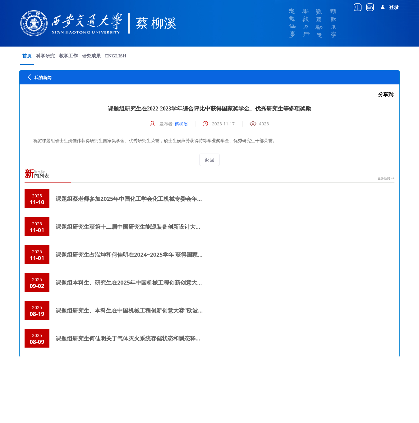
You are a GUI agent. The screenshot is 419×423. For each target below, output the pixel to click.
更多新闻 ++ (386, 178)
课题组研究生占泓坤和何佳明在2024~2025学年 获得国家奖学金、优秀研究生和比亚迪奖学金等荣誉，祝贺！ (191, 254)
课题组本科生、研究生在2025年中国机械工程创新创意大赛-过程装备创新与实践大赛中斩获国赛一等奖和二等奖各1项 (202, 282)
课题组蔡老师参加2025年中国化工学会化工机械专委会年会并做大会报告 (146, 198)
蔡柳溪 (181, 124)
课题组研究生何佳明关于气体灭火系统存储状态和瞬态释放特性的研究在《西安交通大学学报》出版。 (181, 338)
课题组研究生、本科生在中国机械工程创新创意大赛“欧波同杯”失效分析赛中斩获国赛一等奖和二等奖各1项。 (191, 310)
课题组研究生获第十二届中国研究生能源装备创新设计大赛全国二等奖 (142, 226)
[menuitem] (27, 56)
